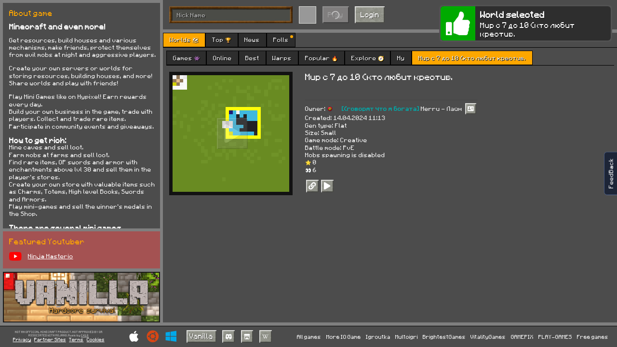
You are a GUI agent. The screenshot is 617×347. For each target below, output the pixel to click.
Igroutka (378, 337)
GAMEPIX (522, 337)
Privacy (22, 339)
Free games (592, 337)
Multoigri (406, 337)
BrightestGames (444, 337)
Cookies (96, 339)
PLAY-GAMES (555, 337)
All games (309, 337)
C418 (85, 335)
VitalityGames (488, 337)
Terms (76, 339)
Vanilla (201, 336)
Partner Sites (50, 339)
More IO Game (343, 337)
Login (370, 14)
